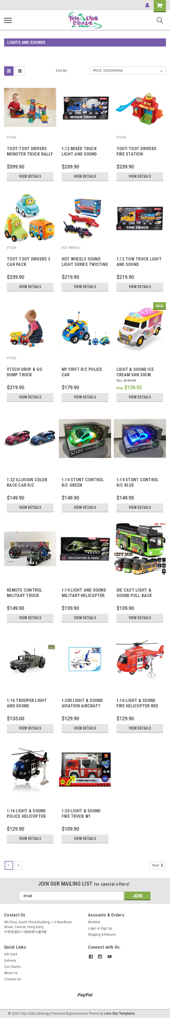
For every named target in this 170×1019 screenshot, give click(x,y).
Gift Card (10, 954)
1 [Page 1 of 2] (9, 865)
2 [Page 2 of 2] (18, 865)
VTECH (11, 137)
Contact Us (12, 979)
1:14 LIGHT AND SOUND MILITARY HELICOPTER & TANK (84, 596)
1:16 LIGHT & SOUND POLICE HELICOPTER (26, 813)
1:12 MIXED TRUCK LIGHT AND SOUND (79, 151)
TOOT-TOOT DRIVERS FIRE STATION (136, 151)
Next (158, 865)
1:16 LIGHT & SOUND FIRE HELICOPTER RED (137, 703)
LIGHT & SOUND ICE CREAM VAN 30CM (135, 372)
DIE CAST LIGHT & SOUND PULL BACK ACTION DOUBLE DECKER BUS (134, 598)
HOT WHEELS (71, 248)
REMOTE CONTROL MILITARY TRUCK (24, 593)
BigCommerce (77, 1013)
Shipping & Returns (102, 934)
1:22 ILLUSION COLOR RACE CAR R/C (27, 482)
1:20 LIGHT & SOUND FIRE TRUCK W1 (81, 813)
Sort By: (62, 70)
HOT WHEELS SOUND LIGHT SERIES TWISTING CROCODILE (85, 264)
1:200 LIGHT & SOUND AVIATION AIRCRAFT (82, 703)
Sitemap (43, 1013)
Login (92, 928)
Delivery (10, 960)
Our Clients (12, 967)
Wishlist (94, 922)
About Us (11, 973)
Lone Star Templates (119, 1013)
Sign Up (106, 928)
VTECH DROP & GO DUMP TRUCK (24, 372)
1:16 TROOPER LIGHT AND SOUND (27, 703)
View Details (30, 176)
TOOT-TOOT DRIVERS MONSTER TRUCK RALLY (30, 151)
